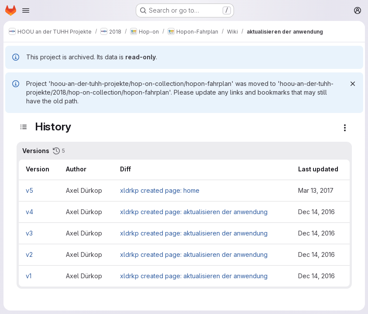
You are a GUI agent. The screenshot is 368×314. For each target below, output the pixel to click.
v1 (28, 276)
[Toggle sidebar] (24, 127)
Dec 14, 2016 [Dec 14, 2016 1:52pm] (316, 233)
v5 (29, 190)
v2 (29, 254)
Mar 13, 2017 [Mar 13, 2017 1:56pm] (316, 190)
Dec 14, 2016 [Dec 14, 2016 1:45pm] (316, 276)
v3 (29, 233)
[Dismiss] (352, 83)
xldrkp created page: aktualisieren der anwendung (194, 211)
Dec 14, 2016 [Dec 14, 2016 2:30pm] (316, 211)
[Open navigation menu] (26, 10)
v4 (29, 211)
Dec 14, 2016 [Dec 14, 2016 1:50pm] (316, 254)
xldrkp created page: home (159, 190)
